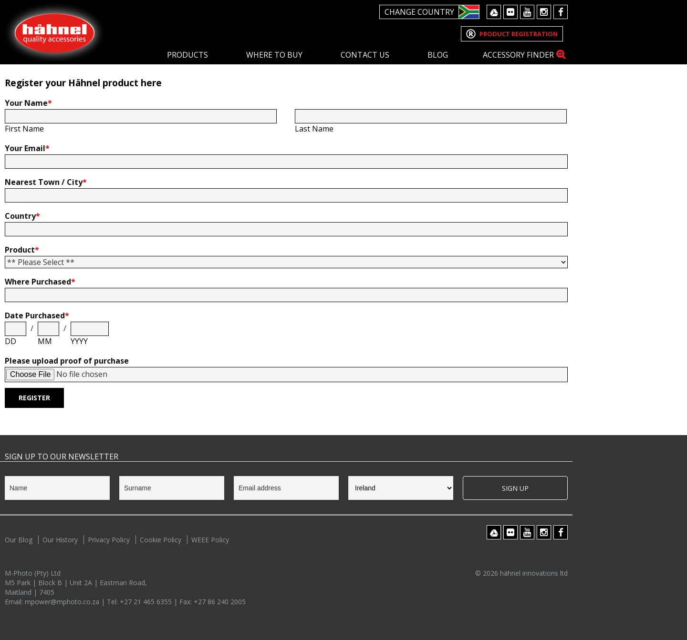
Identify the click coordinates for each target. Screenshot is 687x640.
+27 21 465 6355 (147, 601)
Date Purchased (37, 315)
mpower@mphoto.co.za (63, 601)
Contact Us (365, 55)
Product (22, 249)
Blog (437, 55)
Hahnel (55, 31)
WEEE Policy (210, 539)
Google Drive (494, 12)
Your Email (27, 148)
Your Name (28, 103)
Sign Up (515, 488)
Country (22, 216)
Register (34, 397)
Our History (60, 539)
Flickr (510, 12)
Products (187, 55)
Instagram (544, 12)
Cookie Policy (160, 539)
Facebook (560, 12)
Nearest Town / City (46, 182)
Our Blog (18, 539)
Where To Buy (274, 55)
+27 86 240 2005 (220, 601)
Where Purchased (40, 281)
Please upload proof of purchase (67, 361)
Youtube (527, 12)
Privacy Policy (109, 539)
